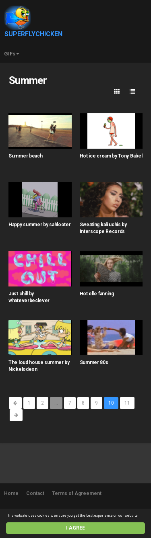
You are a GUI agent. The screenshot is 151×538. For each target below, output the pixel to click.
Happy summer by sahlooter (39, 224)
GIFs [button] (11, 54)
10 (111, 403)
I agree (75, 527)
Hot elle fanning (97, 294)
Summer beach (25, 156)
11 (127, 403)
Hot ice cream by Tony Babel (111, 156)
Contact (35, 493)
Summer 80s (94, 362)
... (56, 403)
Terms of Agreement (76, 493)
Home (11, 493)
